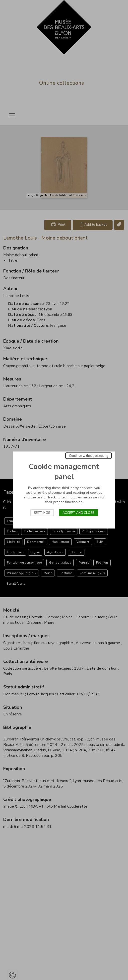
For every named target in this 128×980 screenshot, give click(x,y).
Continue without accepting (88, 456)
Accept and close (78, 513)
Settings (42, 513)
